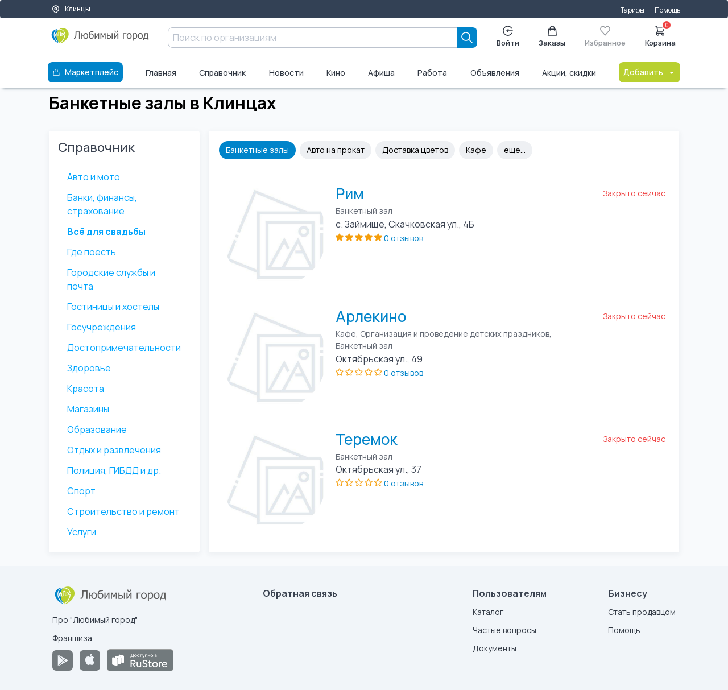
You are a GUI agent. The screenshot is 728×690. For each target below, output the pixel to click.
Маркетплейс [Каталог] (85, 72)
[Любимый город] (100, 40)
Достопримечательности (124, 347)
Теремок (367, 439)
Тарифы (632, 10)
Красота (85, 388)
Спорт (81, 491)
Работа (432, 72)
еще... (515, 149)
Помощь (667, 10)
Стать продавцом (642, 611)
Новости (286, 72)
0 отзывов (403, 238)
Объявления (494, 72)
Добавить (649, 72)
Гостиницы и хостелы (113, 306)
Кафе (476, 149)
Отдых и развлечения (114, 450)
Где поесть (91, 252)
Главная (161, 72)
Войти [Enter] (508, 37)
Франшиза (72, 638)
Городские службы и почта (111, 279)
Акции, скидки (569, 72)
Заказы (552, 37)
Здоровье (89, 368)
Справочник (222, 72)
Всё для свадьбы (106, 231)
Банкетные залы (257, 149)
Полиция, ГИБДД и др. (114, 470)
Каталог (488, 611)
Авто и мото (93, 177)
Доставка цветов (415, 149)
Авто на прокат (336, 149)
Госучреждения (101, 327)
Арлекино (371, 316)
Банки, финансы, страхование (102, 204)
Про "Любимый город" (95, 619)
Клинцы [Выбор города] (70, 9)
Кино (335, 72)
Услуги (81, 532)
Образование (97, 429)
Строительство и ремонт (123, 511)
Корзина (660, 35)
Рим (350, 193)
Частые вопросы (504, 630)
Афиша (381, 72)
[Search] (467, 37)
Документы (494, 648)
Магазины (88, 409)
